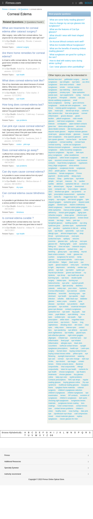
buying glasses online (71, 382)
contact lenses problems (63, 408)
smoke (62, 87)
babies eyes (61, 280)
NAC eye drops (74, 380)
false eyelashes (79, 92)
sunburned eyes (54, 239)
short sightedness (55, 333)
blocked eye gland (62, 192)
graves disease (67, 116)
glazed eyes (81, 333)
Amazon (51, 179)
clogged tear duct (70, 197)
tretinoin (51, 124)
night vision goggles (75, 335)
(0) (81, 3)
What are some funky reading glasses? (67, 20)
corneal (60, 359)
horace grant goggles (67, 213)
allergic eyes (53, 233)
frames (74, 322)
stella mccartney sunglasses (71, 150)
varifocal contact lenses (69, 346)
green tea (52, 126)
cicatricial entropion (78, 307)
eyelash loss (72, 249)
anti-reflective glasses (56, 335)
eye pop (81, 98)
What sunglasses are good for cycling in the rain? (67, 55)
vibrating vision (66, 325)
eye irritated (76, 341)
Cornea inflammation (56, 291)
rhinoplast (63, 98)
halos (68, 220)
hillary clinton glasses (56, 249)
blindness (20, 212)
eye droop (61, 275)
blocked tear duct (55, 79)
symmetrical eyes (62, 236)
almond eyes (59, 186)
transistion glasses (68, 218)
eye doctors (60, 361)
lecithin (51, 119)
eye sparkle (73, 296)
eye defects (72, 330)
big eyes (70, 152)
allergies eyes (66, 343)
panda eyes (52, 95)
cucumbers (52, 346)
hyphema (83, 288)
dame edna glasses (66, 126)
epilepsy (67, 239)
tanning (67, 103)
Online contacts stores (64, 364)
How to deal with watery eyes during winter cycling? (65, 61)
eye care (51, 359)
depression (60, 267)
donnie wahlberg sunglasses (59, 100)
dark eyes (80, 152)
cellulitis (61, 299)
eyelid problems (76, 377)
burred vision (62, 351)
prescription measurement (64, 194)
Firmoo (5, 9)
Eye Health (11, 41)
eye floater (59, 231)
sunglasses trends (67, 168)
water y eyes (62, 301)
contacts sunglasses (73, 309)
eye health (21, 75)
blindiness (52, 294)
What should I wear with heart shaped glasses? (66, 36)
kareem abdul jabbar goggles (76, 207)
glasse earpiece (62, 265)
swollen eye (82, 267)
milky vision (59, 327)
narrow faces (71, 139)
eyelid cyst (80, 270)
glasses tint (52, 244)
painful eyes (68, 179)
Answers (12, 9)
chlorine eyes (82, 215)
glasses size (62, 241)
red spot (59, 181)
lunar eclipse (73, 189)
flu (75, 181)
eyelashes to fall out (70, 228)
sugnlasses (83, 163)
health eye (74, 348)
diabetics (79, 286)
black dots (78, 343)
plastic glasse (60, 171)
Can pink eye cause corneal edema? (23, 126)
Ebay (59, 179)
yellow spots (77, 354)
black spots (73, 262)
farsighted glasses (55, 223)
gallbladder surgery (71, 79)
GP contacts (73, 395)
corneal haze (80, 142)
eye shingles (64, 82)
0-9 (51, 435)
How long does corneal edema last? (23, 104)
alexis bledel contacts (56, 129)
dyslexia (51, 275)
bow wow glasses (72, 113)
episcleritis (70, 231)
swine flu (57, 197)
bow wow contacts (67, 85)
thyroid (84, 252)
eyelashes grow (70, 202)
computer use (60, 189)
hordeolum (52, 173)
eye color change (72, 359)
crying (78, 95)
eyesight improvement (66, 356)
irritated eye (63, 338)
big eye (69, 186)
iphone (51, 270)
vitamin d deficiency (77, 205)
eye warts (83, 330)
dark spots (83, 398)
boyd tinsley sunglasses (67, 163)
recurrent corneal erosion (64, 160)
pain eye (76, 220)
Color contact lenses (65, 406)
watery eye (61, 288)
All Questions (23, 9)
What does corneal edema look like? (23, 80)
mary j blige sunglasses (57, 166)
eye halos (75, 82)
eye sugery (61, 199)
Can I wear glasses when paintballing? (67, 67)
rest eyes (83, 241)
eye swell (65, 312)
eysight (83, 346)
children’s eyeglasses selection (70, 390)
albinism (60, 184)
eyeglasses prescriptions (57, 348)
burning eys (73, 280)
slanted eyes (62, 205)
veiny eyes (75, 265)
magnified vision (78, 320)
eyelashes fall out (72, 184)
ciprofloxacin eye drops (63, 414)
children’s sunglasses (68, 398)
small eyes (52, 134)
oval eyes (75, 236)
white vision (64, 320)
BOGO (88, 3)
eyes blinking (73, 314)
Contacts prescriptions (57, 380)
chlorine (73, 98)
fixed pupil (65, 341)
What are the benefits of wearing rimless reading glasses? (67, 49)
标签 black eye (72, 299)
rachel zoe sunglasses (72, 145)
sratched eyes (75, 338)
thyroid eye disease (55, 273)
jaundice (56, 228)
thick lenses (72, 171)
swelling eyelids (71, 223)
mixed (50, 416)
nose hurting (73, 411)
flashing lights (65, 244)
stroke (79, 121)
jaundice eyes (68, 226)
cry (85, 273)
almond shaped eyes (69, 233)
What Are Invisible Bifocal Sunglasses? (67, 45)
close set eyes (64, 246)
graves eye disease (73, 273)
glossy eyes (62, 252)
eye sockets (63, 307)
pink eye (27, 144)
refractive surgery (55, 215)
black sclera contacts (56, 254)
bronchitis (62, 294)
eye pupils (72, 317)
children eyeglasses (75, 393)
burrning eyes (53, 278)
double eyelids (63, 176)
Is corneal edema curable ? (18, 218)
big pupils (76, 312)
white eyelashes (54, 210)
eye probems (72, 304)
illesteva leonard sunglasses (59, 147)
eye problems (22, 120)
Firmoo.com (13, 2)
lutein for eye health (68, 369)
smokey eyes (65, 92)
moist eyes (59, 111)
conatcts (72, 301)
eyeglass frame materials (65, 388)
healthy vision (61, 411)
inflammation (53, 343)
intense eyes (71, 327)
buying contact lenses (77, 351)
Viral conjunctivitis (68, 367)
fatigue (64, 262)
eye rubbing (74, 252)
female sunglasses (66, 173)
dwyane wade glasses (56, 132)
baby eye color (61, 377)
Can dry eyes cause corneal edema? (23, 171)
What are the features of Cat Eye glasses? (64, 30)
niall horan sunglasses (65, 121)
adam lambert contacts (78, 124)
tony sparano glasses (72, 137)
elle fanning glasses (75, 129)
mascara (68, 181)
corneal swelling (66, 142)
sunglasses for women (65, 257)
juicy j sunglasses (55, 155)
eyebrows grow (54, 226)
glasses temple (65, 134)
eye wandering (60, 330)
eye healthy (69, 333)
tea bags (60, 220)
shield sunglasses (55, 207)
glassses (77, 134)
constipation (62, 124)
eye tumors (65, 322)
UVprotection (53, 218)
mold (69, 254)
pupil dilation (60, 314)
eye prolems (76, 192)
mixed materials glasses (65, 416)
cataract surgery (23, 47)
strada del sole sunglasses (70, 105)
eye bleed (61, 304)
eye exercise (72, 291)
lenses (63, 395)
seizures (76, 239)
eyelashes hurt (54, 312)
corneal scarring (54, 145)
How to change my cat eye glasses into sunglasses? (67, 24)
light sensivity (68, 286)
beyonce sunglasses (56, 152)
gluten (77, 116)
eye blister (80, 179)
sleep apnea (69, 215)
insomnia (51, 241)
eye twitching (65, 90)
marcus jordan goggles (72, 210)
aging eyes (82, 213)
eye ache (65, 283)
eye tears (65, 278)
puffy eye (73, 241)
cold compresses (80, 414)
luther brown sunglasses (69, 158)
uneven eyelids (54, 286)
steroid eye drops (72, 111)
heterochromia (54, 283)
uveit (75, 244)
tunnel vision (53, 322)
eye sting (83, 223)
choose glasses (65, 374)
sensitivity (71, 267)
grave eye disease (55, 309)
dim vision (78, 325)
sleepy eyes (76, 176)
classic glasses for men (69, 419)
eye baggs (72, 361)
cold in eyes (79, 260)
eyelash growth (78, 283)
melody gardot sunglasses (66, 108)
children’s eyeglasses (56, 393)
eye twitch (70, 270)
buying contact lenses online (59, 354)
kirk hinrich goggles (75, 199)
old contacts (80, 126)
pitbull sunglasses (63, 119)
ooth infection (53, 262)
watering (81, 356)
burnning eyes (74, 294)
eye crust (79, 231)
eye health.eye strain (76, 275)
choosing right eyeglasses (58, 401)
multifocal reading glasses (69, 385)
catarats (51, 288)
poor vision (72, 288)
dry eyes (20, 187)
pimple (50, 181)
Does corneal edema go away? (20, 150)
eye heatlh (62, 296)
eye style (59, 270)
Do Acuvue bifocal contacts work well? (67, 41)
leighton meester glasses (77, 132)
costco (19, 144)
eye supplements (66, 95)
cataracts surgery (79, 246)
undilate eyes (60, 317)
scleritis (82, 291)
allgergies (52, 338)
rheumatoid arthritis (64, 260)
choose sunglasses (66, 372)
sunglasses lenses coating (68, 403)
